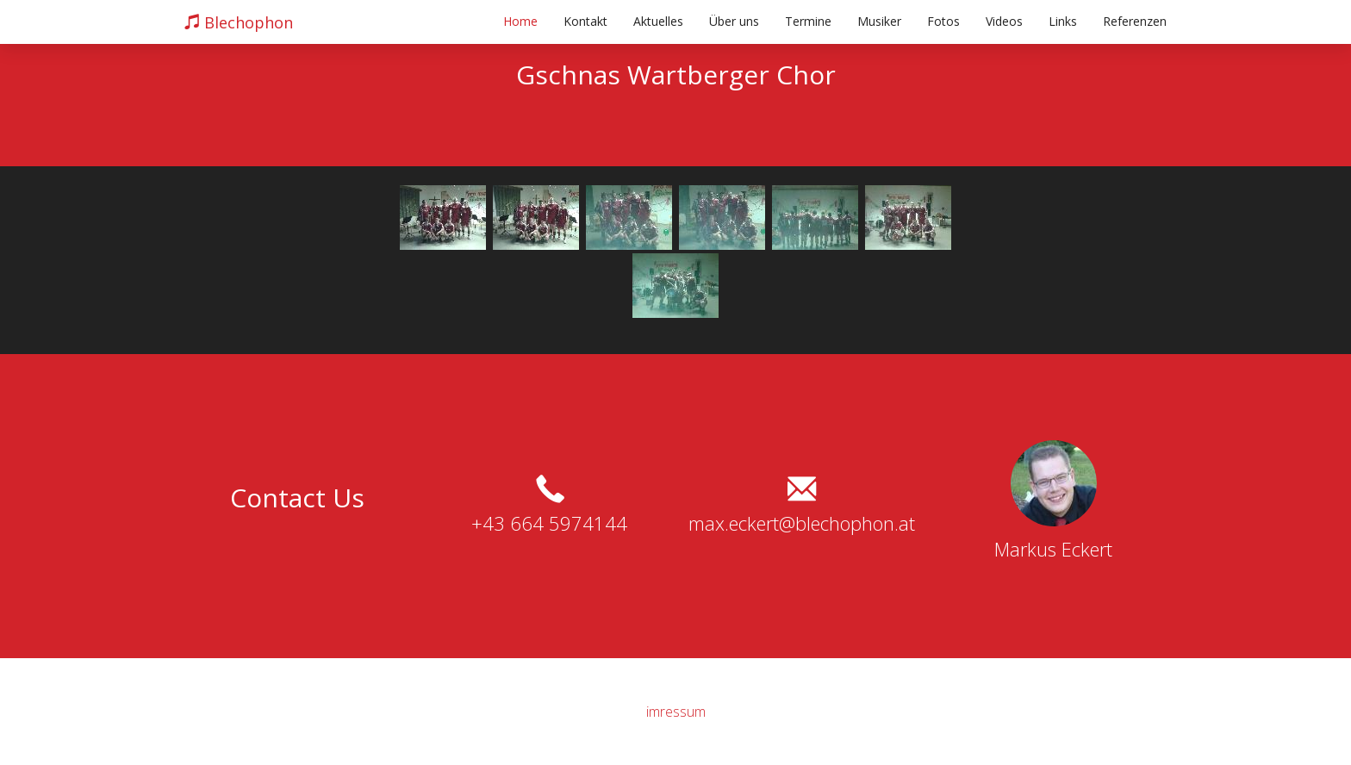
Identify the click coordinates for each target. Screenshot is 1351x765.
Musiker (879, 21)
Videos (1004, 21)
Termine (808, 21)
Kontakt (585, 21)
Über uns (734, 21)
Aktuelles (658, 21)
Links (1063, 21)
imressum (676, 711)
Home (520, 21)
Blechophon (238, 22)
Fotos (943, 21)
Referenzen (1135, 21)
